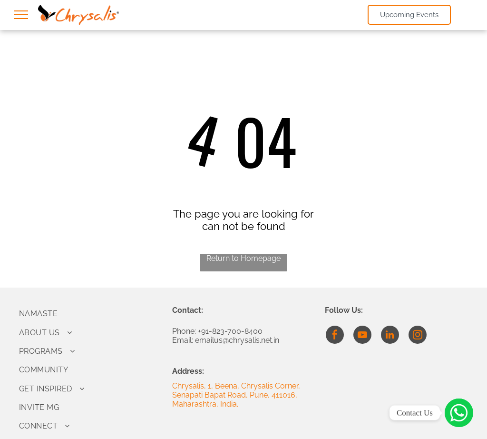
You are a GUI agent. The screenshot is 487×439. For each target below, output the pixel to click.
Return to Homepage (243, 258)
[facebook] (335, 336)
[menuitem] (90, 313)
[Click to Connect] (459, 413)
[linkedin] (390, 336)
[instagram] (418, 336)
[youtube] (362, 336)
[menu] (21, 14)
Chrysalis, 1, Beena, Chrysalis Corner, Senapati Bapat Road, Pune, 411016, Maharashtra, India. (236, 395)
